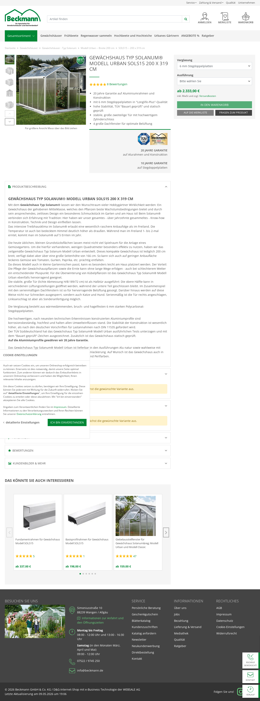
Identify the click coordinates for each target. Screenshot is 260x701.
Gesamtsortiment (21, 36)
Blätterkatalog (141, 621)
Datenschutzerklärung (29, 366)
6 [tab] (95, 573)
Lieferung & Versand (188, 627)
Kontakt (137, 658)
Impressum (224, 614)
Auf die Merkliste (195, 112)
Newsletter (139, 639)
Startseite (10, 48)
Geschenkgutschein (145, 614)
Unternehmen (246, 2)
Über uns (180, 608)
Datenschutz (224, 621)
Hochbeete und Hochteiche (133, 35)
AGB (219, 608)
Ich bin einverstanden (67, 375)
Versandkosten (207, 95)
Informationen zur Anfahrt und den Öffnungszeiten (100, 620)
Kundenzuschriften (145, 627)
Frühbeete (71, 35)
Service (191, 2)
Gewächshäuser (51, 35)
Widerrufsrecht (226, 633)
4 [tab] (89, 573)
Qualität (231, 2)
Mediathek (181, 633)
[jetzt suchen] (186, 19)
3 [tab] (86, 573)
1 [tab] (80, 573)
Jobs (177, 614)
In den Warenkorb (218, 104)
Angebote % (190, 35)
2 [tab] (83, 573)
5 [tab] (92, 573)
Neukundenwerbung (146, 646)
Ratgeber (208, 35)
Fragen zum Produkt (233, 112)
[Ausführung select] (214, 81)
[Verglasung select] (214, 66)
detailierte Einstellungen (21, 375)
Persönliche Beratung (146, 608)
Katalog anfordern (144, 633)
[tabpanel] (38, 532)
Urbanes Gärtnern (166, 35)
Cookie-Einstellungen (230, 627)
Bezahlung (181, 621)
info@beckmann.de (90, 670)
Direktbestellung (143, 652)
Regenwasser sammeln (96, 35)
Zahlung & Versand (210, 2)
